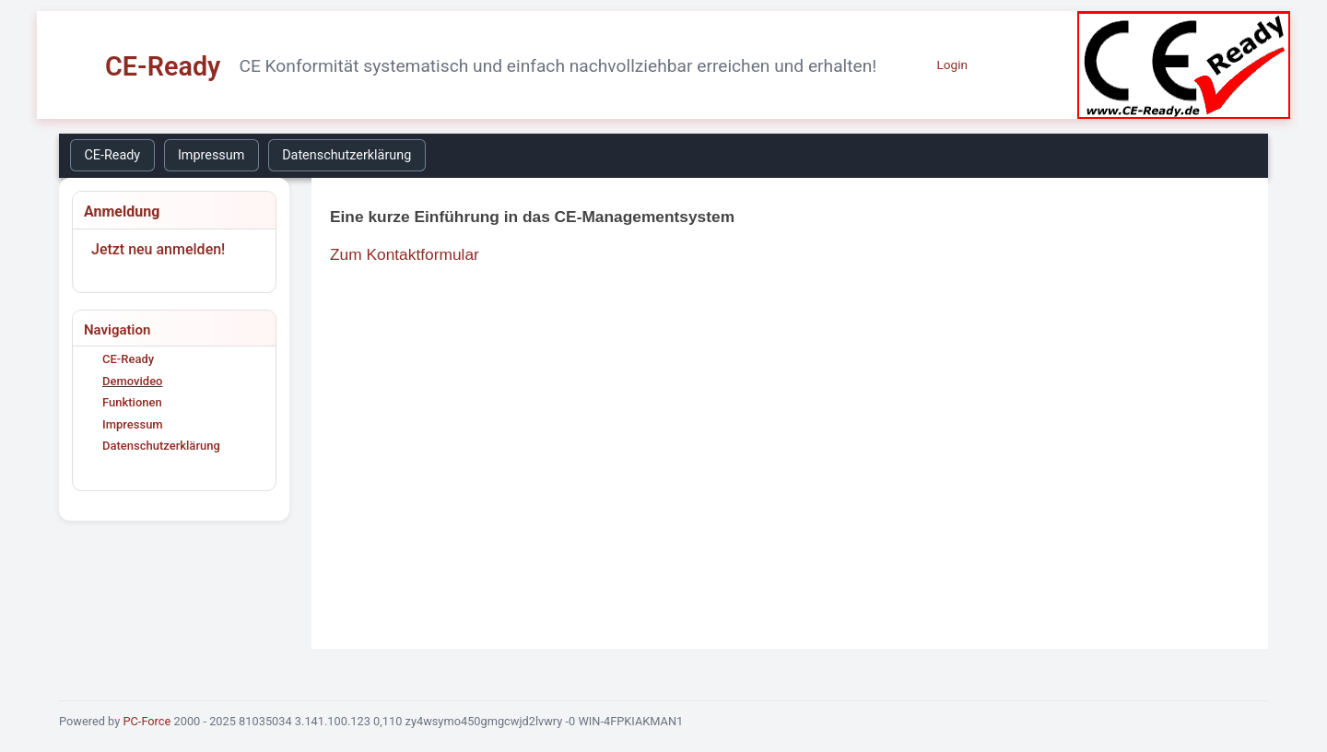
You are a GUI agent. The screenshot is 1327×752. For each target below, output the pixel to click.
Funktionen (132, 402)
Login (952, 64)
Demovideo (132, 381)
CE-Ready (112, 155)
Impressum (211, 155)
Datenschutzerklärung (346, 155)
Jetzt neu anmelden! (158, 249)
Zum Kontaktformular (404, 254)
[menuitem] (117, 155)
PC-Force (146, 721)
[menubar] (252, 155)
